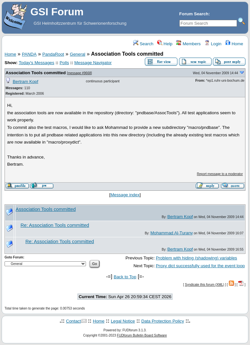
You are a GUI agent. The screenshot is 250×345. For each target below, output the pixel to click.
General (77, 54)
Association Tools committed (36, 72)
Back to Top (125, 276)
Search (143, 43)
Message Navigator (93, 62)
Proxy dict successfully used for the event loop (200, 265)
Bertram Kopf (25, 81)
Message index (125, 194)
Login (212, 43)
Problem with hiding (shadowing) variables (196, 257)
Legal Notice (123, 321)
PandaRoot (53, 54)
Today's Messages (36, 62)
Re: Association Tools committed (55, 225)
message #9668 (79, 73)
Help (165, 43)
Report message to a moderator (220, 174)
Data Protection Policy (162, 321)
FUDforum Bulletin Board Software (142, 335)
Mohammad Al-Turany (171, 232)
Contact (73, 321)
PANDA (29, 54)
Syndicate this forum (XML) (204, 284)
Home (234, 43)
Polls (64, 62)
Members (188, 43)
